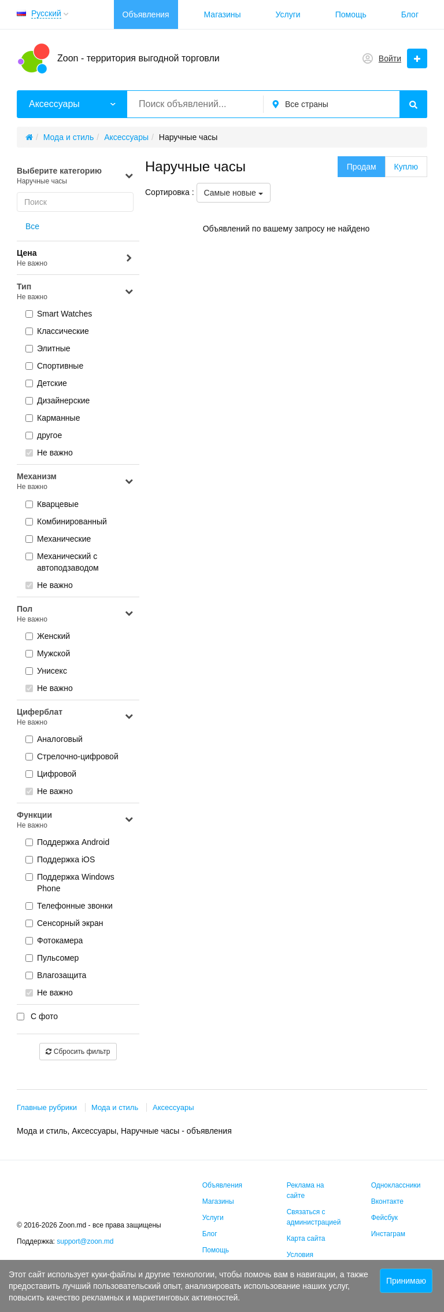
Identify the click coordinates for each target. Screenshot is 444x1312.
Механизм (75, 482)
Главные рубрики (47, 1107)
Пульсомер (52, 957)
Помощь (351, 14)
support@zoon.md (86, 1241)
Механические (58, 538)
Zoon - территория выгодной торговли (138, 58)
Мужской (47, 653)
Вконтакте (387, 1201)
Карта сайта (306, 1238)
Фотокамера (54, 940)
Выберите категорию (75, 176)
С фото (37, 1016)
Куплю (406, 166)
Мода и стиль (114, 1107)
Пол (75, 614)
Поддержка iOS (60, 859)
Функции (75, 820)
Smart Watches (58, 313)
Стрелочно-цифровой (72, 756)
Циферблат (75, 717)
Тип (75, 292)
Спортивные (54, 365)
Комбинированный (66, 521)
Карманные (52, 417)
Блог (410, 14)
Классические (57, 331)
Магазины (222, 14)
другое (43, 435)
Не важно (49, 452)
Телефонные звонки (69, 905)
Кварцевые (52, 504)
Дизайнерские (57, 400)
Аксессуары (173, 1107)
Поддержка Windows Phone (69, 882)
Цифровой (50, 773)
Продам (361, 166)
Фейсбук (384, 1218)
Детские (46, 383)
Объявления (146, 14)
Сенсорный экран (64, 923)
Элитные (48, 348)
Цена (75, 258)
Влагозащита (55, 975)
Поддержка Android (67, 842)
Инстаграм (388, 1234)
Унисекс (46, 670)
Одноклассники (396, 1185)
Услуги (288, 14)
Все (32, 226)
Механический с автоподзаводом (62, 562)
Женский (47, 636)
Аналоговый (54, 739)
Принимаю (406, 1280)
